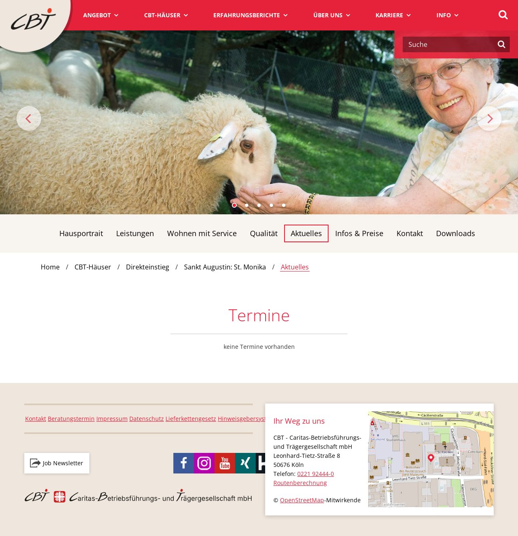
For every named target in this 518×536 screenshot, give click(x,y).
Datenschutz (146, 418)
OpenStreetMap (302, 500)
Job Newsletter (63, 463)
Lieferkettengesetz (191, 418)
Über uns (328, 15)
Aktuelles (306, 233)
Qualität (264, 233)
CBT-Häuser (162, 15)
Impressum (112, 418)
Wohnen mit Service (202, 233)
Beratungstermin (71, 418)
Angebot (97, 15)
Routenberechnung (300, 483)
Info (443, 15)
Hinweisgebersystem (246, 418)
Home (50, 266)
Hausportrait (81, 233)
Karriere (389, 15)
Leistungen (135, 233)
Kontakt (410, 233)
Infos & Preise (359, 233)
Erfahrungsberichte (246, 15)
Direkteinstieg (147, 266)
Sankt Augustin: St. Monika (225, 266)
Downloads (455, 233)
